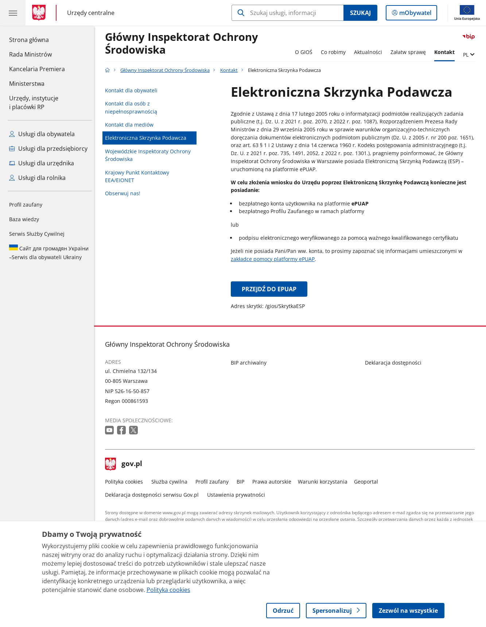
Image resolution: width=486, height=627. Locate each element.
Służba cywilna (171, 481)
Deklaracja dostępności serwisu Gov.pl (154, 494)
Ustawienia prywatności (238, 494)
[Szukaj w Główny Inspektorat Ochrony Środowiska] (287, 13)
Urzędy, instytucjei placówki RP (33, 102)
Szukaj (360, 13)
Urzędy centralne (90, 12)
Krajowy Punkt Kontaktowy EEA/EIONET (139, 176)
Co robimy (335, 52)
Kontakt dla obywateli (133, 90)
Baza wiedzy (24, 219)
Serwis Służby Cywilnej (37, 233)
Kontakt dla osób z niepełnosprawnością (133, 107)
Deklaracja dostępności (395, 362)
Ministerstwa (26, 84)
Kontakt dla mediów (131, 124)
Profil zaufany (25, 204)
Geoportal (368, 481)
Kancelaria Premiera (37, 69)
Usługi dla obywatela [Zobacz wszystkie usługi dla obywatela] (42, 134)
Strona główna (37, 39)
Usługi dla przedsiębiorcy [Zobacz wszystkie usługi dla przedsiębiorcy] (48, 149)
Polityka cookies (126, 481)
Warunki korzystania (324, 481)
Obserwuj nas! (125, 193)
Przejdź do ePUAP (271, 289)
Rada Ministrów (30, 54)
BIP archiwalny (250, 362)
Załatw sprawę (410, 52)
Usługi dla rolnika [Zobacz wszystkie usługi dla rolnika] (37, 178)
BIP (242, 481)
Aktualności (370, 52)
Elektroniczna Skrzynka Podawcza (147, 137)
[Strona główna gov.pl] (40, 13)
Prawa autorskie (273, 481)
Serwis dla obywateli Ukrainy (49, 253)
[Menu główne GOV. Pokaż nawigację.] (13, 13)
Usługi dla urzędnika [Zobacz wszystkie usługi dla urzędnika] (41, 163)
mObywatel (414, 14)
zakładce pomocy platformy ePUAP (274, 258)
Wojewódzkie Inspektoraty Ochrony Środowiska (150, 155)
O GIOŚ (305, 52)
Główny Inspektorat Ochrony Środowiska (183, 44)
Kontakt (446, 52)
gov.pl (125, 464)
